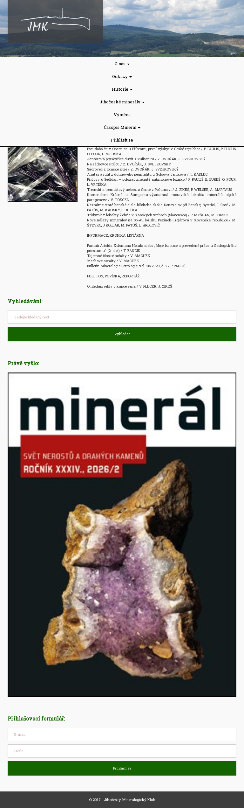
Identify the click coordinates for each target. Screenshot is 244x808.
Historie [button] (122, 89)
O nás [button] (122, 63)
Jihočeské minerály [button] (122, 102)
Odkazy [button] (122, 76)
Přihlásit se (122, 140)
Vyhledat (122, 333)
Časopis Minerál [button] (122, 127)
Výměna (122, 114)
